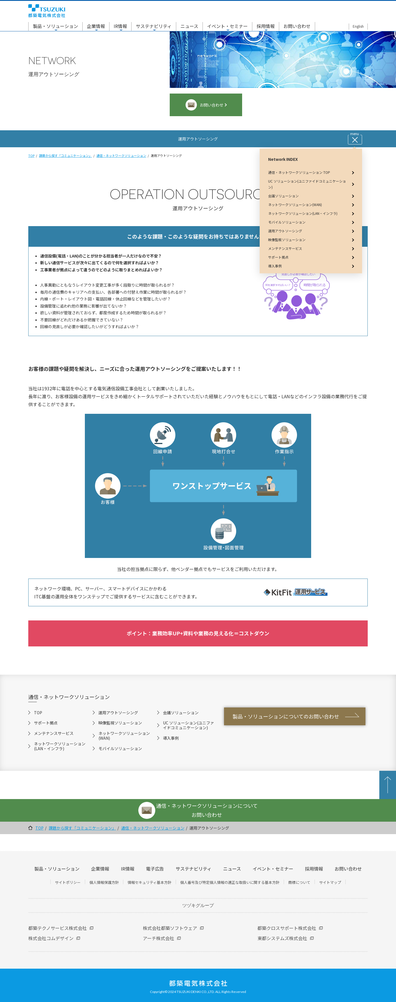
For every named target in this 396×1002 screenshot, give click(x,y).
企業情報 (96, 26)
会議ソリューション (181, 712)
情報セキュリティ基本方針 (149, 882)
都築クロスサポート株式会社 (286, 928)
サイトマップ (330, 882)
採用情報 (266, 26)
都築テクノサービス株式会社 (57, 928)
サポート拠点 (46, 723)
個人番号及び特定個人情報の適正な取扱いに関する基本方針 (229, 882)
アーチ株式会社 (158, 938)
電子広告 (155, 868)
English (358, 26)
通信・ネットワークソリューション (121, 155)
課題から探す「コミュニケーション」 (65, 155)
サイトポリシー (68, 882)
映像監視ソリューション (120, 723)
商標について (299, 882)
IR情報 (120, 26)
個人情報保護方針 (104, 882)
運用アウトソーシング (118, 712)
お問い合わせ (297, 26)
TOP (31, 155)
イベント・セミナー (227, 26)
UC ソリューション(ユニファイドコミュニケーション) (188, 725)
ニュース (189, 26)
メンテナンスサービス (54, 733)
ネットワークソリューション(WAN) (124, 735)
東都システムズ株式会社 (282, 938)
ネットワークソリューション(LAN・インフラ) (59, 746)
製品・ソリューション (55, 26)
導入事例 (171, 738)
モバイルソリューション (120, 748)
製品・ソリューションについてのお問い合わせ (286, 716)
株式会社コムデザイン (51, 938)
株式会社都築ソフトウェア (170, 928)
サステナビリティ (154, 26)
